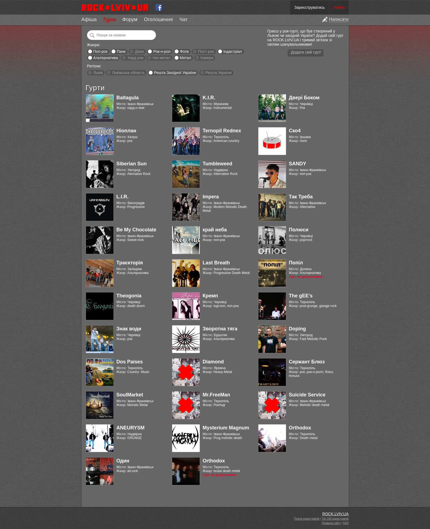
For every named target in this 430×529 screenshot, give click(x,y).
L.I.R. (123, 196)
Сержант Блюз (307, 361)
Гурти (109, 19)
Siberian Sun (132, 163)
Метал (185, 58)
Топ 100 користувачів (335, 518)
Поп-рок (100, 51)
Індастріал (232, 51)
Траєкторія (130, 262)
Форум (129, 19)
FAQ (345, 523)
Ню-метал (161, 58)
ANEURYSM (131, 428)
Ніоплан (126, 130)
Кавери (207, 58)
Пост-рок (206, 51)
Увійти (339, 7)
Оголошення (158, 19)
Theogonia (129, 295)
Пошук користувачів (307, 518)
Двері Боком (304, 97)
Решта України (218, 72)
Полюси (299, 229)
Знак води (129, 328)
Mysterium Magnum (226, 428)
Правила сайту (331, 523)
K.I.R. (209, 97)
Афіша (89, 19)
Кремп (210, 295)
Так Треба (301, 196)
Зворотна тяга (220, 328)
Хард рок (135, 58)
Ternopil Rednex (222, 130)
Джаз (139, 51)
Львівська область (128, 72)
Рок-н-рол (162, 51)
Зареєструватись (309, 7)
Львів (97, 72)
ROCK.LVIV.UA (335, 514)
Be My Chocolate (136, 229)
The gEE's (301, 295)
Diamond (213, 361)
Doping (297, 328)
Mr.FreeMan (216, 395)
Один (123, 461)
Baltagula (128, 97)
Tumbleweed (217, 163)
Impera (211, 196)
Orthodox (300, 428)
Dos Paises (130, 361)
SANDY (297, 163)
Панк (121, 51)
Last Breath (216, 262)
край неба (215, 229)
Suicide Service (307, 395)
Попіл (296, 262)
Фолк (184, 51)
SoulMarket (130, 395)
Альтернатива (105, 58)
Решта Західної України (175, 72)
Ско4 (295, 130)
